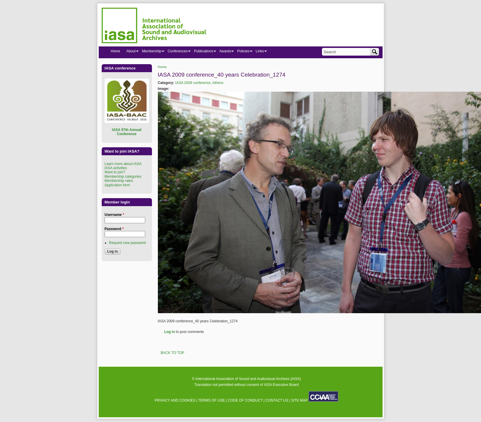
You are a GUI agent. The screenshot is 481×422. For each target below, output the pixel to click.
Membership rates (119, 181)
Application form (117, 185)
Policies (243, 52)
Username (114, 215)
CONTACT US (276, 400)
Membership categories (123, 176)
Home (162, 67)
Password (114, 229)
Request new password (127, 243)
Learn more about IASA (123, 164)
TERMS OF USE (211, 400)
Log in (169, 332)
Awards (225, 52)
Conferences (177, 52)
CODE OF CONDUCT (245, 400)
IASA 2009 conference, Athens (199, 83)
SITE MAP (299, 400)
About (131, 52)
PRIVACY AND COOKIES (175, 400)
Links (259, 52)
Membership (151, 52)
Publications (203, 52)
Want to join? (115, 172)
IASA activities (116, 168)
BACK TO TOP (172, 353)
